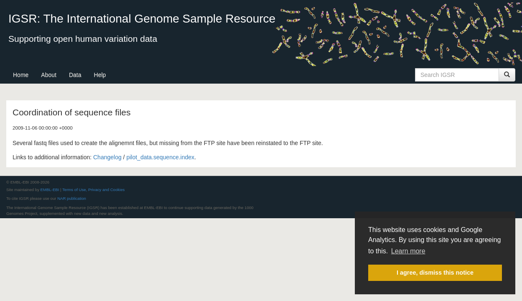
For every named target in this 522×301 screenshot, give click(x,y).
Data (75, 74)
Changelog (107, 157)
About (48, 74)
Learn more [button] (408, 251)
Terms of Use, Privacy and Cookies (93, 189)
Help (100, 74)
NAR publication (71, 198)
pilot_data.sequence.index (160, 157)
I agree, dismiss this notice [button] (435, 272)
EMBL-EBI (50, 189)
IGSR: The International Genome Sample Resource (141, 18)
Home (20, 74)
